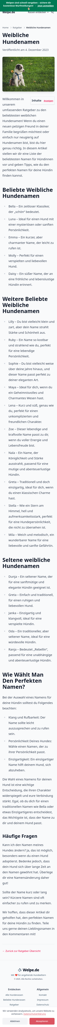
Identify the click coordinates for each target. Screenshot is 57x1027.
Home (5, 27)
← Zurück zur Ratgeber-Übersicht (21, 951)
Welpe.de (8, 12)
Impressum (42, 999)
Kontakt (43, 994)
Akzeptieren (42, 1021)
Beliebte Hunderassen (14, 999)
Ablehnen (15, 1021)
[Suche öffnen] (52, 12)
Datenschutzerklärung (35, 1013)
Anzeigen (48, 100)
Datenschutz (42, 1004)
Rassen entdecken (38, 12)
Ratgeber (17, 27)
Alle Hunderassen (14, 994)
